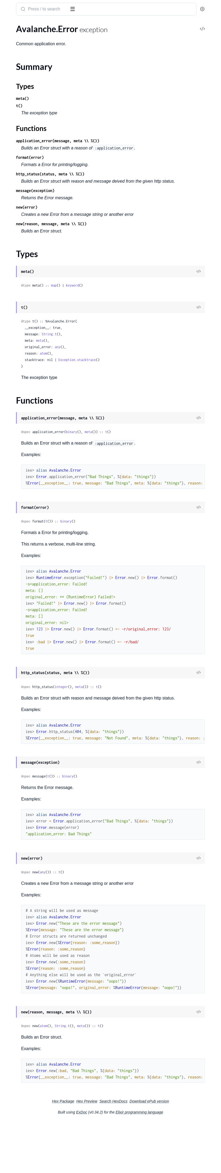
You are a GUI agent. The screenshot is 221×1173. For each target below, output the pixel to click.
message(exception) (115, 205)
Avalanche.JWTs (19, 50)
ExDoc (121, 1163)
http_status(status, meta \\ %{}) (130, 181)
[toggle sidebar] (73, 8)
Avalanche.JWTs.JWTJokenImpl (33, 64)
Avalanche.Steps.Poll (23, 115)
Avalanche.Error (18, 162)
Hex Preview (162, 1144)
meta (120, 362)
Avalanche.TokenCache (25, 144)
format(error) (110, 164)
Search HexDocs (130, 1152)
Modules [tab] (30, 25)
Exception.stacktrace (157, 381)
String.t (129, 356)
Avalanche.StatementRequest (31, 86)
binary (151, 454)
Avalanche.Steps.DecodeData (31, 100)
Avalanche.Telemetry (23, 122)
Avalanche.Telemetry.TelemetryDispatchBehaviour (38, 129)
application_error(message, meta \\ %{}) (137, 140)
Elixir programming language (179, 1163)
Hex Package (139, 1144)
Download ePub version (166, 1152)
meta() (102, 98)
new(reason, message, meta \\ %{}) (131, 245)
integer (141, 716)
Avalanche (16, 6)
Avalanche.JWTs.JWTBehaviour (33, 57)
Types (14, 178)
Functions (18, 184)
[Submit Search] (102, 9)
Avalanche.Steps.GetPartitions (32, 108)
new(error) (106, 221)
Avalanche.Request (21, 71)
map (134, 307)
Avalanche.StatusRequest (27, 93)
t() (99, 105)
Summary (17, 172)
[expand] (74, 36)
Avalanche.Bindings (22, 43)
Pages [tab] (9, 25)
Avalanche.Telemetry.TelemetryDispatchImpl (38, 137)
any (137, 369)
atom (123, 375)
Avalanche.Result (19, 79)
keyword (152, 307)
